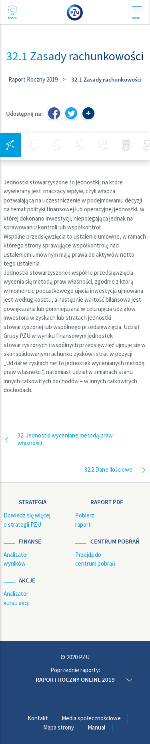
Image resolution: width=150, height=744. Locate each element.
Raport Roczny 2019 (33, 79)
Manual (96, 727)
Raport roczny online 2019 (75, 679)
